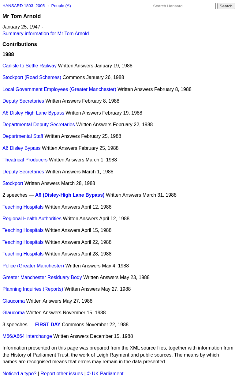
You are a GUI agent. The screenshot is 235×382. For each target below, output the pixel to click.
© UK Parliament (105, 373)
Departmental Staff (22, 136)
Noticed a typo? (19, 373)
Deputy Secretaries (23, 101)
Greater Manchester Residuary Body (42, 277)
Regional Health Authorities (32, 218)
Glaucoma (13, 301)
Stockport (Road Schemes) (31, 77)
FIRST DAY (48, 324)
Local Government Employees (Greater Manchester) (59, 89)
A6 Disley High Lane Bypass (33, 112)
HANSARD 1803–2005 (23, 5)
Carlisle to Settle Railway (29, 65)
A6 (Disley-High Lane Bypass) (70, 195)
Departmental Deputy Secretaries (38, 124)
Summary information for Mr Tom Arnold (45, 33)
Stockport (12, 183)
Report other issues (61, 373)
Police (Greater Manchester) (33, 265)
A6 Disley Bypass (21, 148)
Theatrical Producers (25, 159)
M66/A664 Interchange (27, 336)
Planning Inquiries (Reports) (32, 289)
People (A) (61, 5)
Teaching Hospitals (22, 207)
